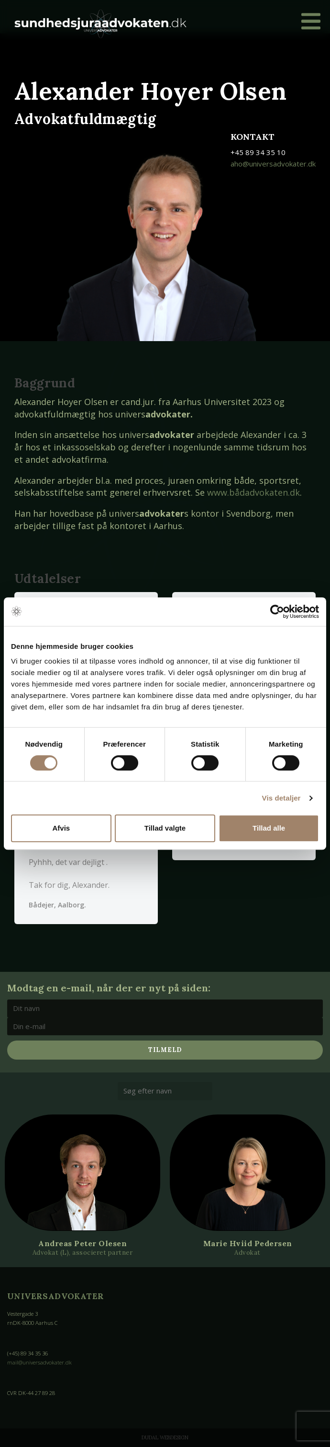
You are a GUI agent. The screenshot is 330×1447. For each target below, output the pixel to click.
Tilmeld (165, 1050)
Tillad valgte (165, 828)
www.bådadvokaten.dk (253, 492)
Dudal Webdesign (165, 1437)
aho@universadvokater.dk (273, 163)
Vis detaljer (281, 798)
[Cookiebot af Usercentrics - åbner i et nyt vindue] (277, 611)
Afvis (61, 828)
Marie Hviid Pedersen (247, 1243)
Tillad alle (269, 828)
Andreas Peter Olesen (82, 1243)
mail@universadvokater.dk (39, 1362)
